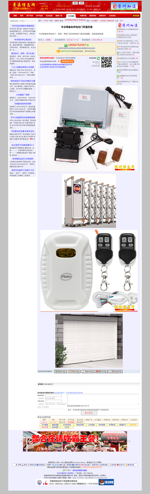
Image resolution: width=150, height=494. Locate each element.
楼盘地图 (55, 425)
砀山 (42, 9)
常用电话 (112, 425)
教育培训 (93, 16)
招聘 (15, 16)
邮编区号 (122, 425)
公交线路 (91, 425)
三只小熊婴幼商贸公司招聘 (22, 67)
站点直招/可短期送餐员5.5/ (23, 145)
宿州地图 (102, 425)
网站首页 (80, 422)
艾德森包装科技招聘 (22, 104)
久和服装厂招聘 (22, 95)
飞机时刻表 (80, 425)
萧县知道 (131, 465)
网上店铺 (53, 422)
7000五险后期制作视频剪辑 (22, 26)
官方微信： (75, 470)
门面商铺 (68, 465)
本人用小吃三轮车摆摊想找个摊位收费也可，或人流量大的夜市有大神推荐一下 (128, 64)
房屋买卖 (33, 465)
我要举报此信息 (67, 61)
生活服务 (71, 16)
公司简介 (103, 475)
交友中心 (44, 422)
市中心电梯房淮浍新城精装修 (23, 117)
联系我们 (71, 473)
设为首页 (89, 6)
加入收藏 (96, 6)
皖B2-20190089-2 (79, 478)
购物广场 (59, 16)
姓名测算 (55, 427)
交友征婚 (49, 16)
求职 (21, 16)
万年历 (66, 427)
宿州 (42, 6)
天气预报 (45, 425)
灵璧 (46, 6)
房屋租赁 (41, 465)
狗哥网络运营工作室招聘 (22, 159)
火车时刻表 (67, 425)
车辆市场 (83, 16)
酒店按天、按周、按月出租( (23, 53)
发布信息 (136, 16)
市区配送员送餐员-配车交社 (23, 131)
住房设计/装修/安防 (107, 21)
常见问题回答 (62, 473)
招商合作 (102, 16)
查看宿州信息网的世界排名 (92, 467)
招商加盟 (104, 465)
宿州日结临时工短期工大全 (22, 170)
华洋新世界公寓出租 (22, 40)
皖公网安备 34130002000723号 (96, 478)
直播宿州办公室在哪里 (127, 58)
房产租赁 (39, 16)
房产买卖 (29, 16)
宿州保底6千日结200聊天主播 (23, 81)
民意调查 (71, 422)
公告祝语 (112, 16)
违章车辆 (45, 427)
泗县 (46, 9)
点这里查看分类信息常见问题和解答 (53, 67)
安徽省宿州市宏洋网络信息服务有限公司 (58, 475)
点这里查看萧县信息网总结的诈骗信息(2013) (56, 65)
